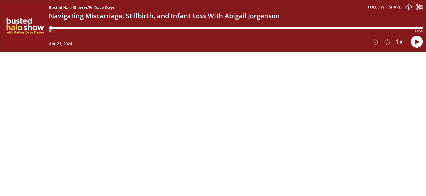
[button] (408, 7)
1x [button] (399, 42)
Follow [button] (376, 7)
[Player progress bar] (236, 28)
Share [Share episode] (395, 7)
